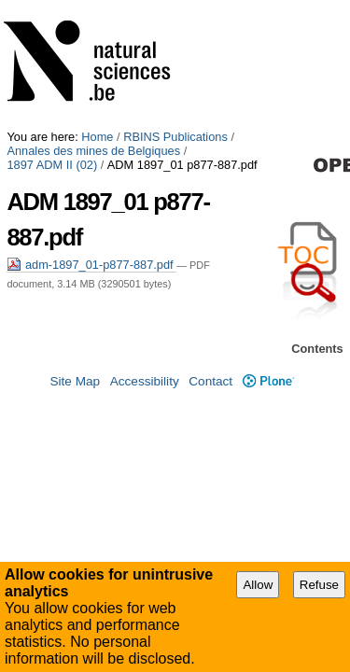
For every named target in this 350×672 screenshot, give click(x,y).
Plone (268, 403)
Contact (210, 403)
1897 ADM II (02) (235, 21)
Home (97, 7)
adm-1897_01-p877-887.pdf (91, 98)
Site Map (74, 403)
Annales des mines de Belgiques (93, 21)
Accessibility (144, 403)
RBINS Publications (175, 7)
